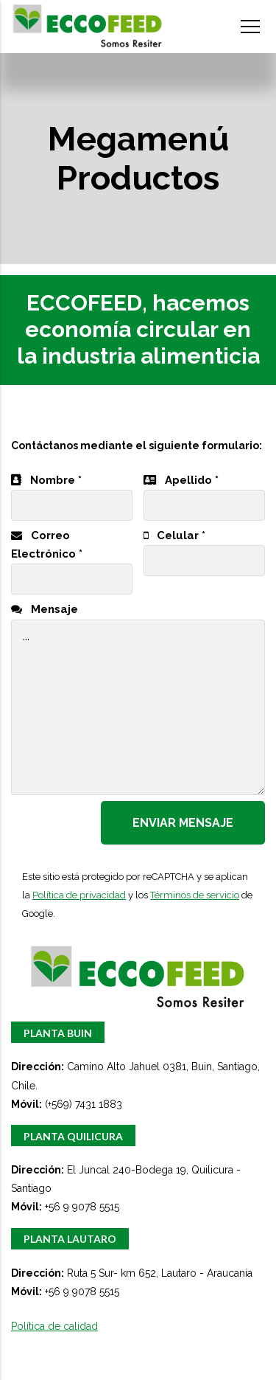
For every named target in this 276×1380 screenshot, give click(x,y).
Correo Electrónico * (71, 557)
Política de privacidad (79, 895)
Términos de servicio (194, 895)
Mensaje (44, 609)
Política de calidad (54, 1326)
